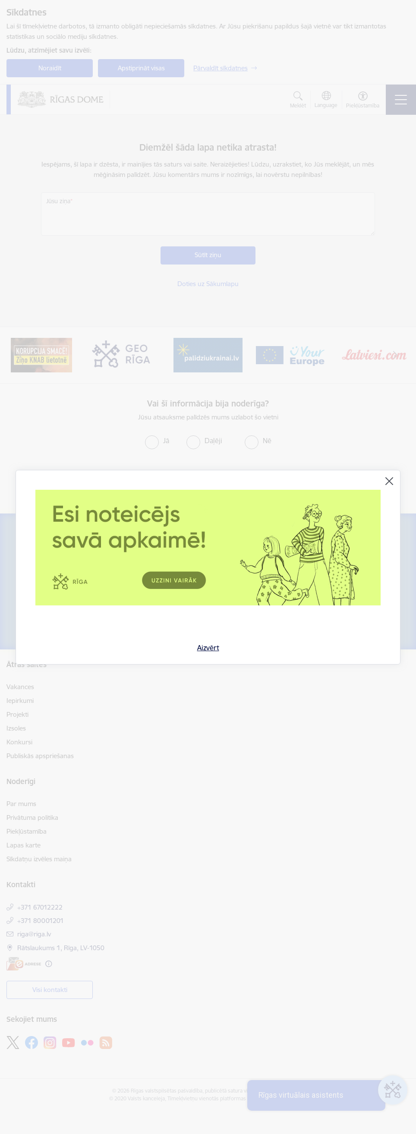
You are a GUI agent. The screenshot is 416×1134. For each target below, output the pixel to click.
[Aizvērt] (389, 481)
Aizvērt (208, 647)
